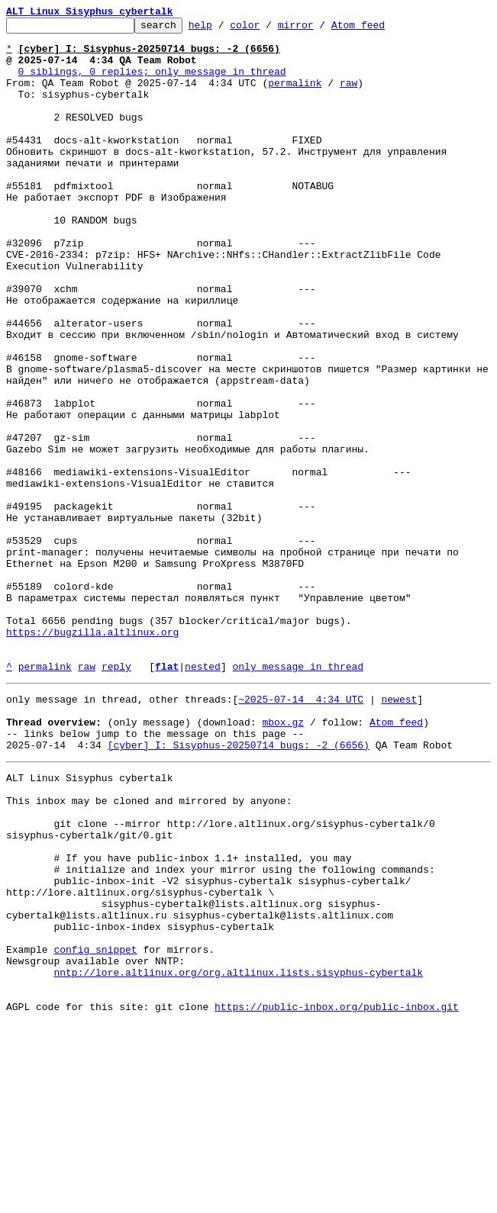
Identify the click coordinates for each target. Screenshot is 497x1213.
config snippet (95, 1127)
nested (203, 796)
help (224, 29)
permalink (294, 96)
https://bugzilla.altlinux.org (92, 755)
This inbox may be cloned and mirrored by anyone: (149, 949)
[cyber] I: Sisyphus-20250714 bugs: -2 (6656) (239, 886)
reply (116, 796)
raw (348, 96)
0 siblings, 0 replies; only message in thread (152, 82)
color (268, 29)
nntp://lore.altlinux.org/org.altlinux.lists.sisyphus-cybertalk (238, 1155)
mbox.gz (283, 859)
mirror (319, 29)
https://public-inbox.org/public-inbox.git (337, 1196)
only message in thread (297, 796)
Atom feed (381, 29)
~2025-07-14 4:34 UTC (300, 831)
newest (399, 831)
